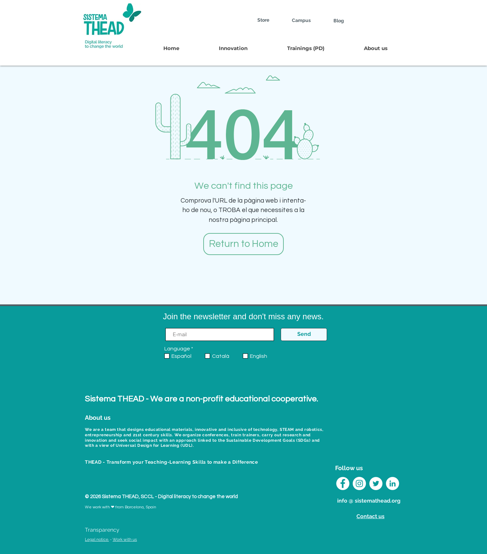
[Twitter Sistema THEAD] (375, 483)
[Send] (304, 334)
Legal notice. (97, 539)
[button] (233, 48)
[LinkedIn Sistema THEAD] (392, 483)
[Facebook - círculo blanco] (342, 483)
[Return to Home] (243, 244)
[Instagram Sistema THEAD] (359, 483)
